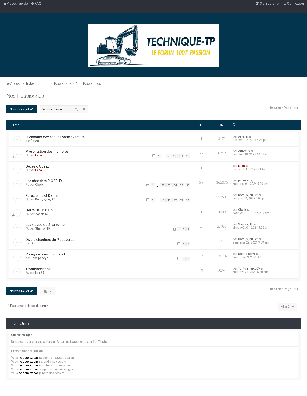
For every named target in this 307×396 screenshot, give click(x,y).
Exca (38, 155)
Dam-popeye (39, 258)
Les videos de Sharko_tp (45, 224)
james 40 (244, 180)
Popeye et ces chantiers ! (45, 254)
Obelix (39, 184)
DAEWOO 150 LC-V (41, 210)
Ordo (34, 243)
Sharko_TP (42, 228)
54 (175, 185)
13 (181, 200)
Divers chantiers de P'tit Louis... (50, 239)
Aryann (243, 136)
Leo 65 (39, 272)
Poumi (35, 140)
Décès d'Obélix (37, 166)
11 (169, 200)
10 (187, 156)
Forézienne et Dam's (42, 195)
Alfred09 (244, 151)
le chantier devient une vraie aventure (55, 137)
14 (187, 200)
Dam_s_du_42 (45, 199)
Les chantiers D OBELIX (44, 181)
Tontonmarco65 (249, 268)
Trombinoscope (38, 269)
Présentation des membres (47, 151)
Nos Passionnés (25, 96)
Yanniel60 (42, 214)
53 (169, 185)
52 (162, 185)
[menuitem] (36, 3)
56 (187, 185)
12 (175, 200)
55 (181, 185)
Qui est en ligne (21, 335)
